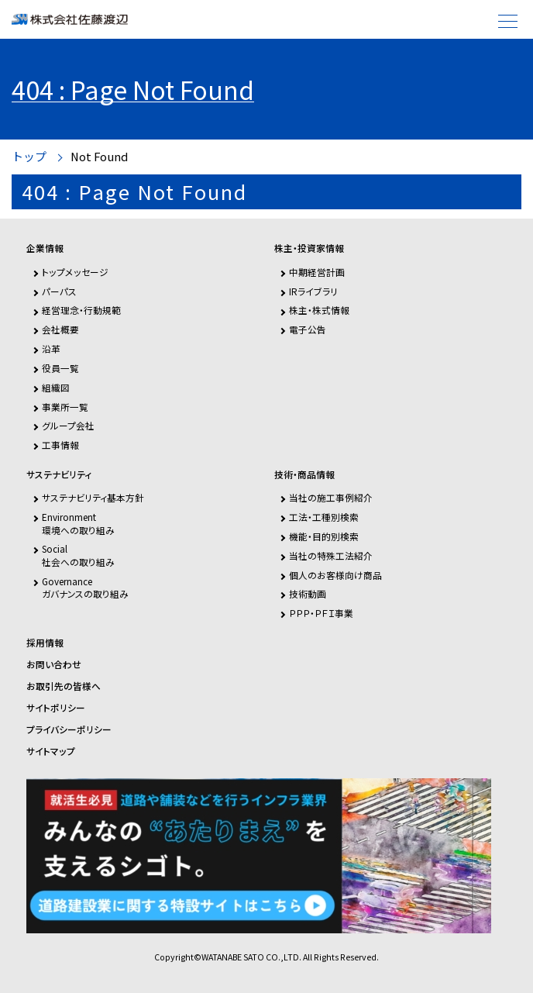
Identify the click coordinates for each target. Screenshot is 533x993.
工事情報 (60, 444)
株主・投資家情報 (309, 248)
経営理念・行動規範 (81, 309)
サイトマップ (50, 751)
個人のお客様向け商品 (335, 574)
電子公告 (307, 329)
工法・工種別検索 (324, 516)
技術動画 (307, 593)
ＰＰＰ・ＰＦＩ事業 (321, 612)
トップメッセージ (75, 271)
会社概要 (60, 329)
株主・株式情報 (319, 309)
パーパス (59, 291)
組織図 (56, 387)
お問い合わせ (53, 664)
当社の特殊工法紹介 (331, 555)
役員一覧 (60, 367)
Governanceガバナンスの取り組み (85, 587)
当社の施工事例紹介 (331, 497)
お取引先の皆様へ (63, 686)
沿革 (51, 348)
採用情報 (45, 642)
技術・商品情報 (304, 474)
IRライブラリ (313, 291)
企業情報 (45, 248)
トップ (29, 157)
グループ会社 (68, 425)
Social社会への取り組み (78, 554)
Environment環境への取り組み (78, 523)
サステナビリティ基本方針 (93, 497)
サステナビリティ (58, 474)
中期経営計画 (317, 271)
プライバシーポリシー (69, 729)
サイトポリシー (55, 708)
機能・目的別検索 (324, 536)
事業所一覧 (65, 406)
